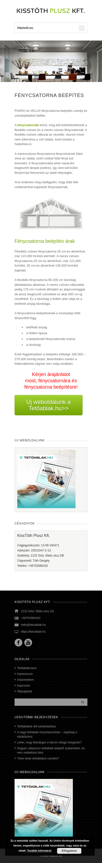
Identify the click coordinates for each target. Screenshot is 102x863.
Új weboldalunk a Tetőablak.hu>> (48, 405)
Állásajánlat (24, 691)
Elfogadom (69, 851)
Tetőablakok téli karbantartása (36, 726)
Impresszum (25, 674)
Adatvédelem (25, 679)
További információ (39, 850)
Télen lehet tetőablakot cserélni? (38, 758)
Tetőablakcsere (27, 668)
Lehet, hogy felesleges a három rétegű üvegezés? (49, 742)
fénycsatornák (28, 125)
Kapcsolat (23, 685)
